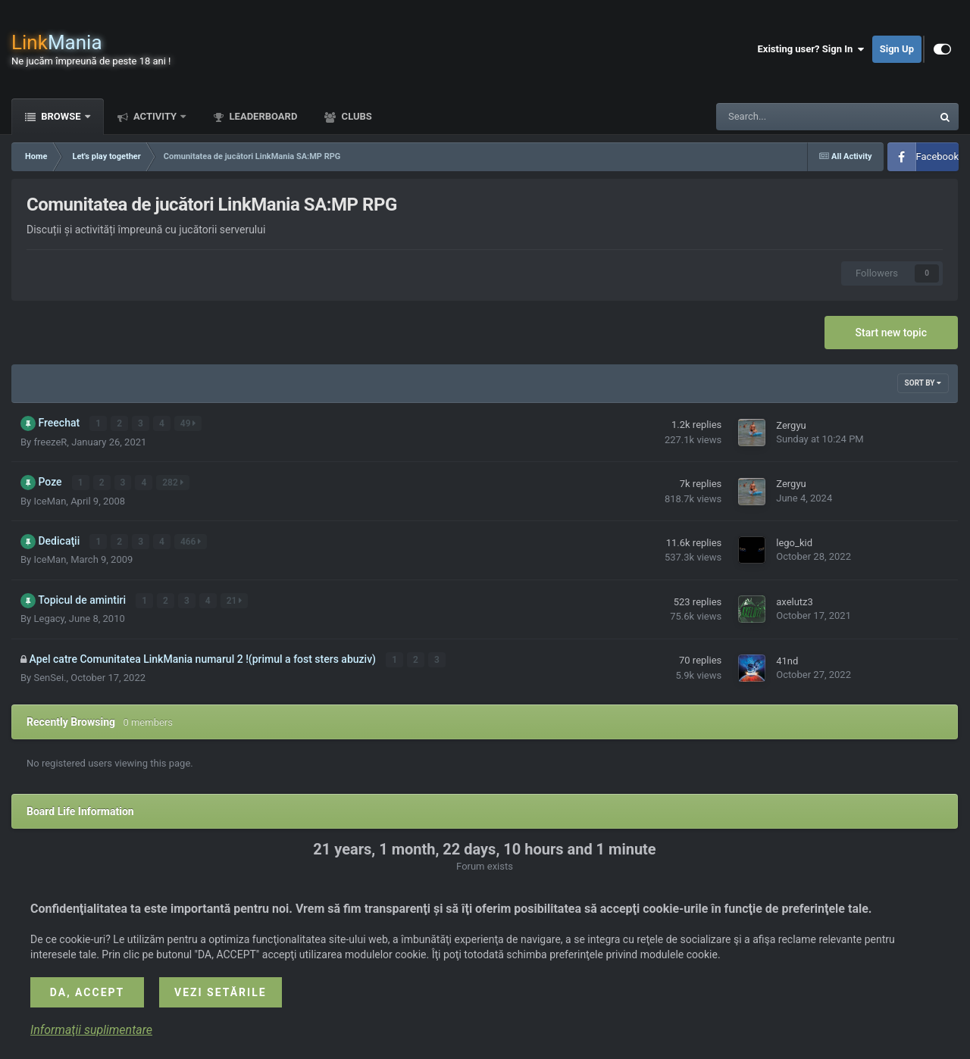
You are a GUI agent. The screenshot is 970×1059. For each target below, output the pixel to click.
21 (234, 600)
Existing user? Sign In (811, 49)
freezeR (50, 441)
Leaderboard (262, 116)
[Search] (786, 116)
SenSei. (49, 676)
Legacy (48, 617)
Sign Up (897, 49)
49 (188, 423)
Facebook (937, 156)
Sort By (923, 383)
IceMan (49, 500)
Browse (61, 116)
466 (191, 541)
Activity (155, 116)
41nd (787, 660)
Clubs (355, 116)
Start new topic (891, 332)
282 (173, 482)
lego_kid (794, 542)
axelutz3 (794, 601)
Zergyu (791, 425)
